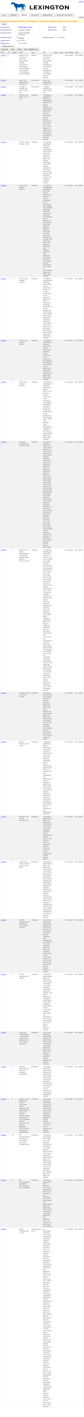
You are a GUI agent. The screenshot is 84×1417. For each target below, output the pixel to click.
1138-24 (3, 1032)
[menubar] (19, 49)
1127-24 (3, 142)
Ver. (9, 52)
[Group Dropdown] (12, 49)
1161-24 (3, 278)
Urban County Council (25, 27)
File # (2, 52)
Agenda (21, 38)
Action (56, 52)
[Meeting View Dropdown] (31, 49)
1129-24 (3, 974)
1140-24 (3, 1067)
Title (44, 52)
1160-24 (3, 185)
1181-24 (3, 1135)
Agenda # (14, 52)
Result (61, 52)
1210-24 (3, 550)
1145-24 (3, 95)
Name (21, 52)
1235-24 (3, 442)
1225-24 (3, 1180)
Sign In (81, 1)
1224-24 (3, 1229)
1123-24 (3, 816)
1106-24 (3, 693)
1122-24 (3, 742)
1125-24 (3, 862)
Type (33, 52)
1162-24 (3, 340)
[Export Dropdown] (19, 49)
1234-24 (3, 80)
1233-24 (3, 87)
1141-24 (3, 1099)
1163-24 (3, 382)
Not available (61, 37)
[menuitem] (4, 49)
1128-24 (3, 920)
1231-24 (3, 55)
